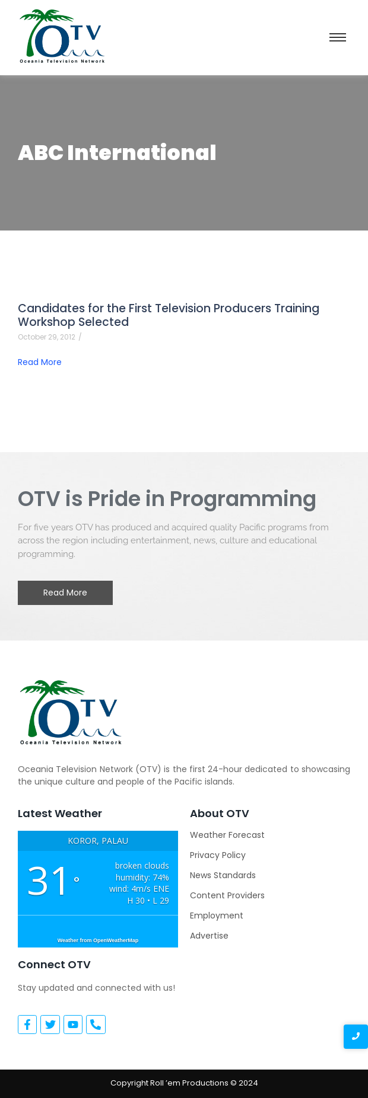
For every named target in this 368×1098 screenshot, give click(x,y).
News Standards (223, 875)
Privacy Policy (218, 855)
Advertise (209, 936)
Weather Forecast (227, 835)
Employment (216, 915)
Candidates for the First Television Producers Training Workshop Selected (168, 315)
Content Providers (227, 895)
